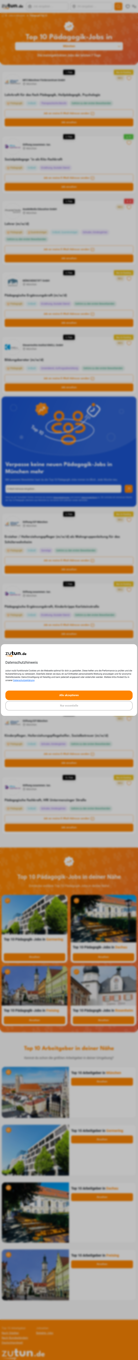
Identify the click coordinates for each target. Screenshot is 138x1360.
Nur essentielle (69, 705)
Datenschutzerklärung (23, 680)
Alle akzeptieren (69, 695)
